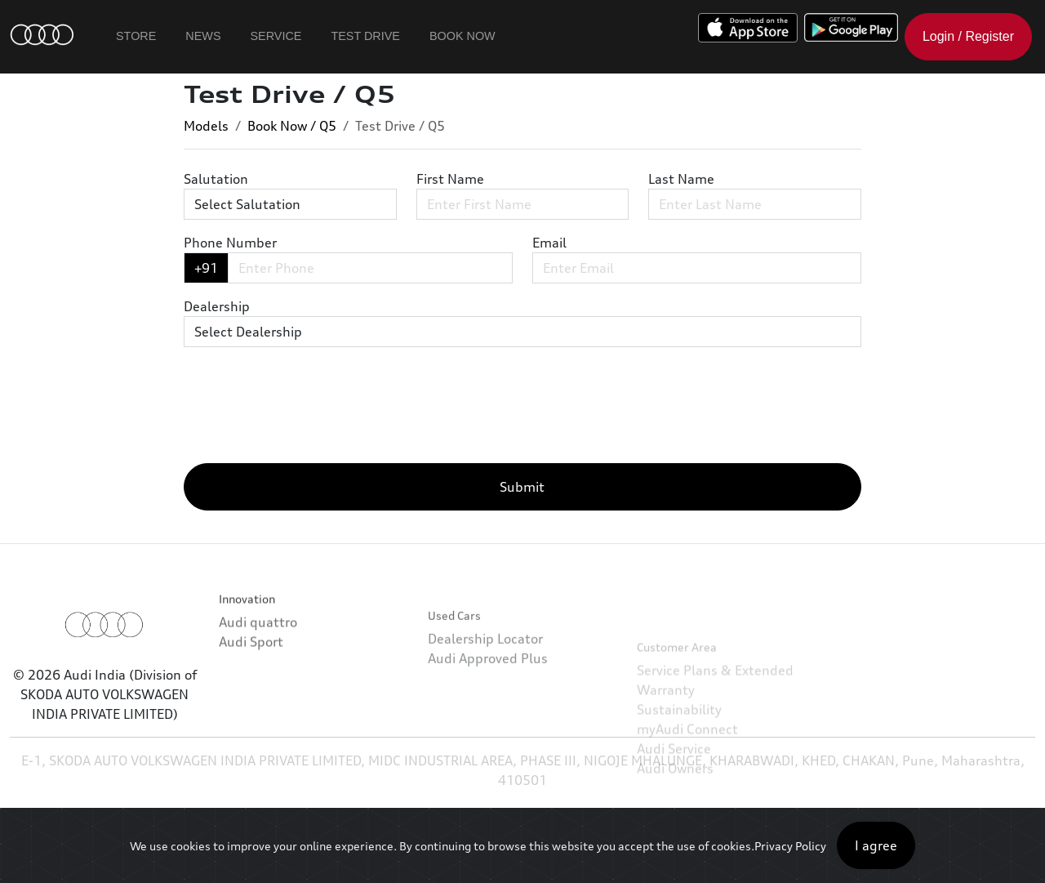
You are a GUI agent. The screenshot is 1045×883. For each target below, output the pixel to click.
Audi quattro (258, 639)
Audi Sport (251, 658)
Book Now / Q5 (291, 126)
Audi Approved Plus (488, 690)
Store (136, 35)
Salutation (216, 179)
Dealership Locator (485, 670)
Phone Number (230, 242)
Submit (522, 487)
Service (276, 35)
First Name (450, 179)
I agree (876, 845)
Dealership (217, 306)
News (202, 35)
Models (206, 126)
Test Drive (365, 35)
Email (549, 242)
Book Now (462, 35)
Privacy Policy (790, 846)
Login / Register (968, 36)
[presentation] (308, 418)
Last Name (681, 179)
